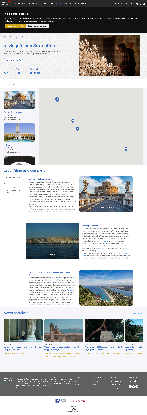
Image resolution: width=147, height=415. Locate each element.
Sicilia (65, 356)
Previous (2, 342)
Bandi (66, 4)
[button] (131, 4)
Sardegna (57, 356)
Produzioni (106, 354)
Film (13, 354)
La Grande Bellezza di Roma (12, 179)
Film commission (116, 381)
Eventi (6, 354)
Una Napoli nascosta (11, 184)
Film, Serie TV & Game (30, 4)
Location (16, 4)
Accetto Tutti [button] (11, 26)
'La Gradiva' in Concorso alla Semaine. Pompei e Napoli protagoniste (23, 348)
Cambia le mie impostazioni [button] (37, 26)
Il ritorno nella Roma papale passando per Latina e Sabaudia (14, 190)
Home (6, 37)
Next (145, 342)
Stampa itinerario (13, 60)
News (51, 4)
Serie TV (69, 354)
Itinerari (58, 4)
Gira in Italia (120, 4)
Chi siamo (82, 4)
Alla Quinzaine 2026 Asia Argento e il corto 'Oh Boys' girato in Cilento (104, 348)
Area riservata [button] (116, 385)
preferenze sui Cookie (55, 388)
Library (73, 4)
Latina (7, 145)
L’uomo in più (104, 241)
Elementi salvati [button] (116, 388)
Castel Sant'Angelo (13, 112)
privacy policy (35, 388)
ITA (104, 4)
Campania (20, 354)
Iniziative (129, 354)
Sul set (44, 4)
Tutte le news (137, 314)
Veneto (72, 356)
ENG (108, 4)
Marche (48, 356)
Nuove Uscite (59, 354)
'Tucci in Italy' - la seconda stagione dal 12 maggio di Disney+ (61, 348)
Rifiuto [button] (22, 26)
